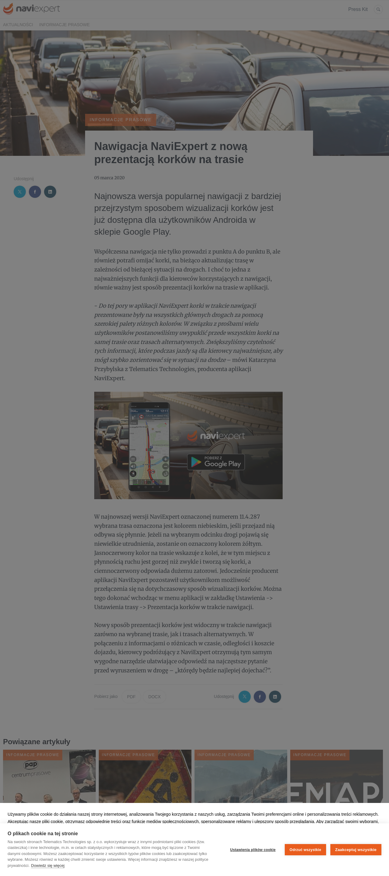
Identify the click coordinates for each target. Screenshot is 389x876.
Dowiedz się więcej (47, 865)
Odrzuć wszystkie (305, 850)
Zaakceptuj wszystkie (356, 849)
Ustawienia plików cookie (253, 850)
